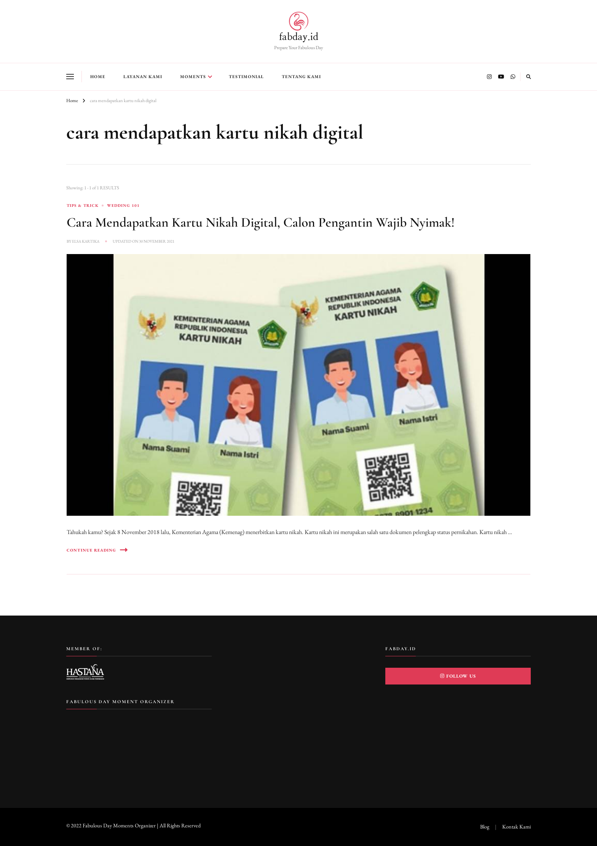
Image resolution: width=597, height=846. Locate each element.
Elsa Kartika (85, 241)
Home (97, 76)
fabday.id (298, 36)
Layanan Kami (142, 76)
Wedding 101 (123, 205)
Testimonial (246, 76)
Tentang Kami (301, 76)
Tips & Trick (83, 205)
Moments (193, 76)
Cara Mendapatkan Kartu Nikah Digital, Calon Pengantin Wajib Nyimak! (261, 222)
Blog (484, 826)
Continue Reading (97, 550)
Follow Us (458, 676)
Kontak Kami (516, 826)
